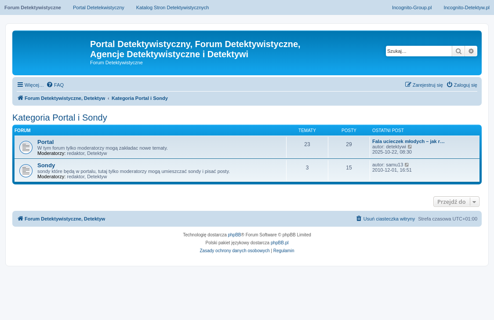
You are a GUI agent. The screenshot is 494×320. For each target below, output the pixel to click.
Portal (45, 142)
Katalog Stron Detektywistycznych (172, 7)
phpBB (234, 234)
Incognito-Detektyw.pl (466, 7)
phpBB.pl (280, 242)
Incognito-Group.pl (412, 7)
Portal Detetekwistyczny (98, 7)
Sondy (46, 165)
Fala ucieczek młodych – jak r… (408, 141)
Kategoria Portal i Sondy (59, 117)
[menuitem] (55, 85)
